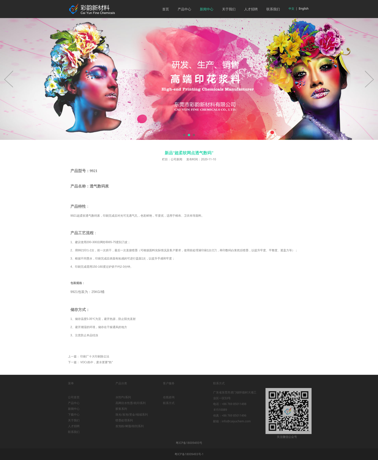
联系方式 (169, 406)
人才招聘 (251, 9)
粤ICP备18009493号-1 (189, 454)
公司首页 (74, 400)
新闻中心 (206, 9)
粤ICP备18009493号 (189, 443)
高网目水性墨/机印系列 (130, 406)
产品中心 (184, 9)
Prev (8, 79)
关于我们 (229, 9)
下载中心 (74, 417)
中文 (291, 8)
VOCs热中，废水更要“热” (96, 362)
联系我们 (273, 9)
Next (369, 79)
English (304, 8)
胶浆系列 (121, 412)
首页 (165, 9)
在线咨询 (169, 400)
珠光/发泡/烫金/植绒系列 (131, 417)
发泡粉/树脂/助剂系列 (129, 429)
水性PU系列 (123, 400)
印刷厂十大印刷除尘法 (94, 356)
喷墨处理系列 (124, 423)
